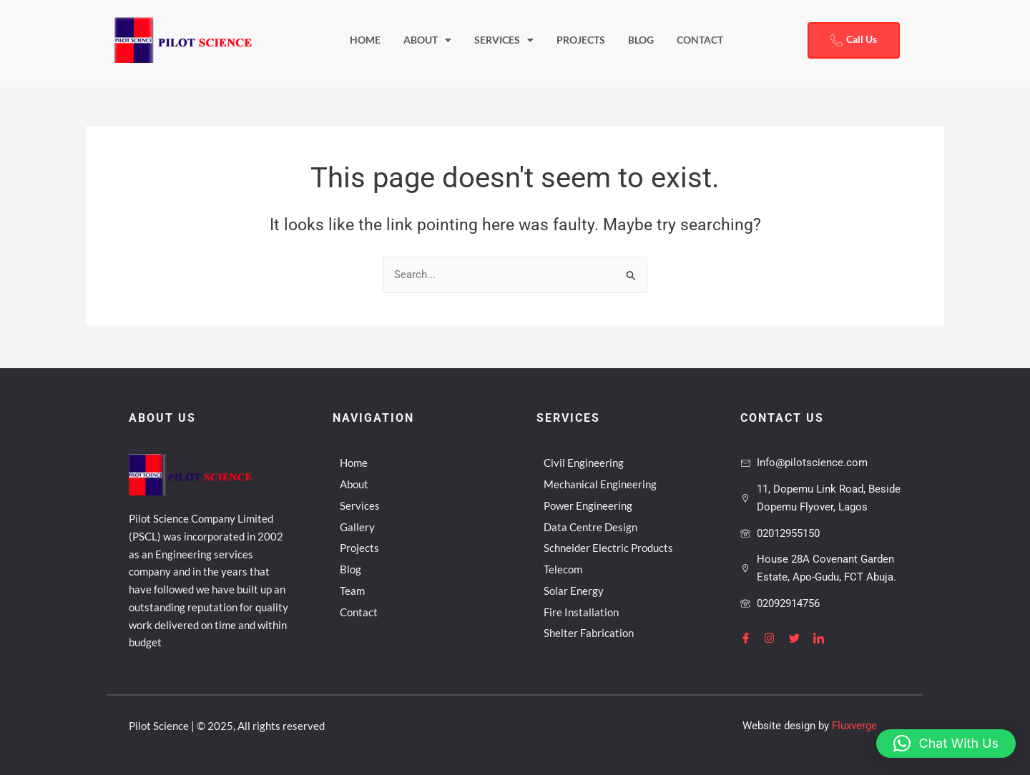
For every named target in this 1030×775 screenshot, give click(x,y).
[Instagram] (775, 637)
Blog (641, 40)
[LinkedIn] (824, 637)
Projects (580, 40)
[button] (946, 743)
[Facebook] (751, 637)
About (427, 41)
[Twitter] (799, 637)
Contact (700, 40)
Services (504, 41)
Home (365, 40)
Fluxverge (854, 725)
